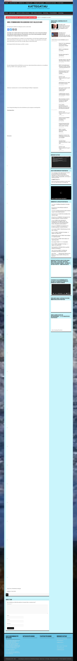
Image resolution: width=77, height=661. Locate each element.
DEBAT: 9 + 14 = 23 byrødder (62, 241)
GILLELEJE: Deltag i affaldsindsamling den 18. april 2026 (64, 142)
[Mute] (66, 293)
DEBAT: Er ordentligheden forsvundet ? (44, 17)
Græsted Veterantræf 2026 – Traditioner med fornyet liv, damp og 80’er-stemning (64, 124)
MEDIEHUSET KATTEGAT (50, 2)
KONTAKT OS (21, 2)
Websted (8, 623)
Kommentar (9, 603)
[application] (61, 162)
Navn (8, 615)
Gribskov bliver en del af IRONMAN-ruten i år (60, 39)
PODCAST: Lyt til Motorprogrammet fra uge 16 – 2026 (64, 78)
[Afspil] (53, 293)
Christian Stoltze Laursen (56, 235)
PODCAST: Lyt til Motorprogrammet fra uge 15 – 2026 (64, 113)
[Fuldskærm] (69, 293)
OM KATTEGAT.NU (13, 2)
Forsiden (6, 2)
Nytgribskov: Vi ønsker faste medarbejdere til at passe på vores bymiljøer (64, 136)
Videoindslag (60, 13)
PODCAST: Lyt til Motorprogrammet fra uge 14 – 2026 (64, 148)
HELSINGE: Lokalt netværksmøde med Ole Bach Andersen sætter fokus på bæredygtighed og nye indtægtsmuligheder (61, 27)
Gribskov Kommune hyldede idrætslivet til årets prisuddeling (64, 118)
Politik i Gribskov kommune (36, 13)
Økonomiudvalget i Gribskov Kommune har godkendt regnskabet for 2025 (64, 100)
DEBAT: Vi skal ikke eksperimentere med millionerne (63, 130)
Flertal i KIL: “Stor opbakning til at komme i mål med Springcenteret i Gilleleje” (64, 44)
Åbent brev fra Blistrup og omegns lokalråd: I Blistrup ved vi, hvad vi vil (61, 254)
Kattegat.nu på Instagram (39, 2)
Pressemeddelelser (53, 13)
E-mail (8, 619)
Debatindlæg (45, 13)
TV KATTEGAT (60, 2)
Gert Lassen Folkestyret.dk (58, 253)
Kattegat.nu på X (29, 2)
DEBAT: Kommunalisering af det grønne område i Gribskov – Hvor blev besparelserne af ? (64, 66)
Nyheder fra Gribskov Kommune (22, 13)
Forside (6, 13)
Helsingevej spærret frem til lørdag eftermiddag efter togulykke (64, 72)
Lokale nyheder (12, 13)
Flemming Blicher (55, 247)
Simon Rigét (54, 241)
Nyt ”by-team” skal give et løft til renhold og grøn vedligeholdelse (64, 89)
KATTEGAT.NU (38, 6)
